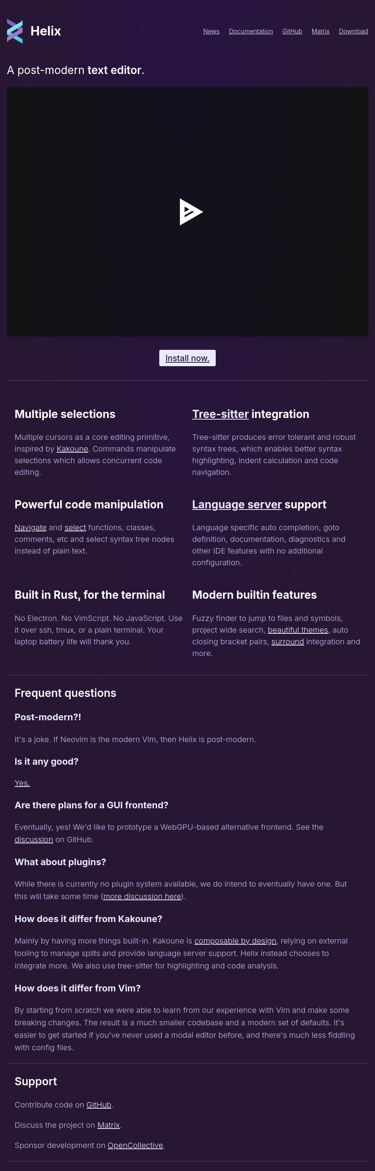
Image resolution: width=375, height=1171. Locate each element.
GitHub (292, 31)
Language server (237, 504)
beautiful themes (298, 630)
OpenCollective (135, 1145)
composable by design (235, 940)
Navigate (31, 527)
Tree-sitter (220, 414)
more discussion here (142, 896)
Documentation (251, 31)
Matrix (320, 31)
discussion (34, 839)
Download (353, 31)
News (211, 31)
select (75, 527)
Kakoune (72, 448)
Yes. (22, 783)
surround (287, 641)
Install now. (187, 358)
